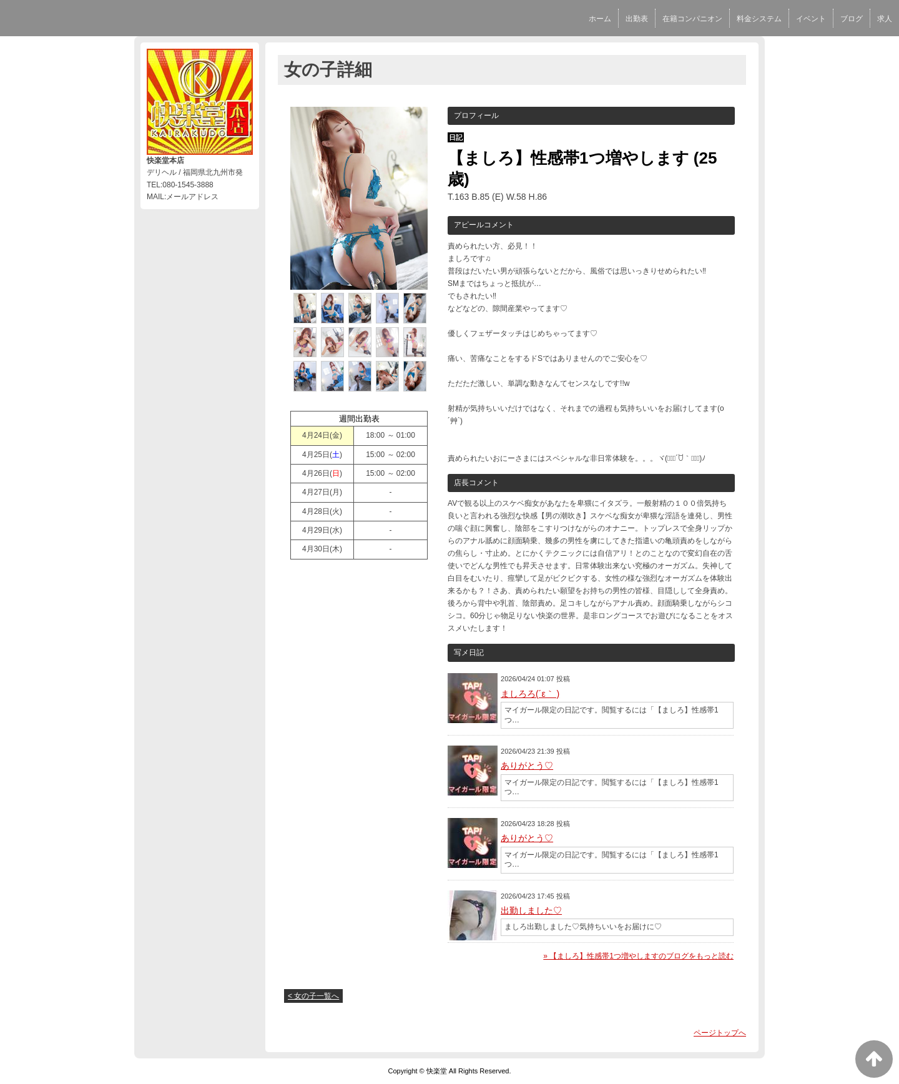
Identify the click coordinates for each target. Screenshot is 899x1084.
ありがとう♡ (527, 766)
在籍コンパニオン (692, 18)
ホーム (600, 18)
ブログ (851, 18)
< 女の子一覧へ (313, 996)
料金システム (759, 18)
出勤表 (637, 18)
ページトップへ (720, 1032)
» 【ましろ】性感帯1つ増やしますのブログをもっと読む (638, 956)
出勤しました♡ (531, 910)
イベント (811, 18)
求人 (884, 18)
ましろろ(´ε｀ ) (530, 694)
